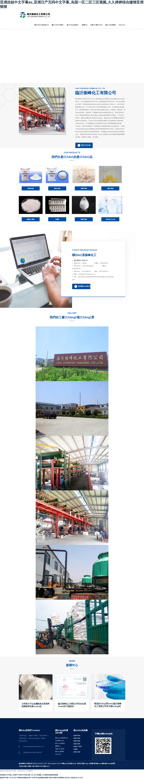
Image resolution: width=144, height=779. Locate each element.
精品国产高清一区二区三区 (8, 777)
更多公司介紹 (84, 145)
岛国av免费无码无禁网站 (56, 777)
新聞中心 (85, 25)
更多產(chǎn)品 (110, 219)
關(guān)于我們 (57, 25)
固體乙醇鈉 (57, 188)
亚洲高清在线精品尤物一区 (25, 777)
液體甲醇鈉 (84, 188)
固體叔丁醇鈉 (30, 219)
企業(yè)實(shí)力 (96, 25)
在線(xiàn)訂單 (59, 749)
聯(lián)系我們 (110, 25)
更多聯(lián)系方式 (83, 286)
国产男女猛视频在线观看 (40, 777)
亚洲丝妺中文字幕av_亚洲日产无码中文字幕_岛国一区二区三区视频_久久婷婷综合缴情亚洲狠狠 (29, 775)
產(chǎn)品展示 (72, 25)
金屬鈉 (57, 219)
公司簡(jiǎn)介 (59, 741)
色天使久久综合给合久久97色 (73, 777)
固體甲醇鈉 (30, 188)
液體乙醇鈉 (110, 188)
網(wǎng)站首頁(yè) (41, 25)
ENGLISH (122, 25)
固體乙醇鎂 (84, 219)
